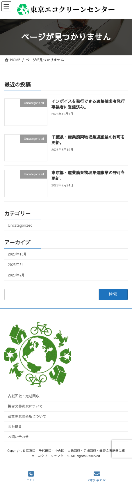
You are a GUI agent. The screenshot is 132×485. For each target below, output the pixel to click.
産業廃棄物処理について (27, 416)
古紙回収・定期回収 (23, 396)
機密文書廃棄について (25, 406)
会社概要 (15, 426)
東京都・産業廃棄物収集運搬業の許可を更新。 (88, 175)
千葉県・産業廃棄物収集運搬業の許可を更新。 (88, 140)
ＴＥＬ (30, 476)
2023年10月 (17, 253)
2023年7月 (16, 274)
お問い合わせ (18, 436)
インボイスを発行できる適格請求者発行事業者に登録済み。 (88, 104)
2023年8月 (16, 264)
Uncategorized (20, 225)
